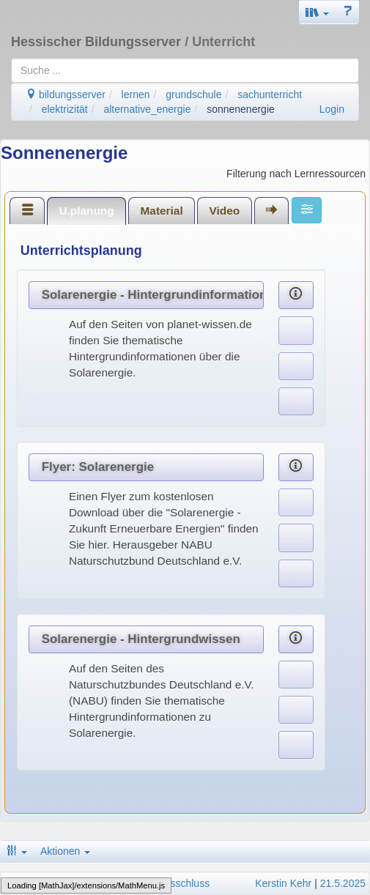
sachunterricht (269, 94)
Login (331, 109)
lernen (136, 94)
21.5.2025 (343, 883)
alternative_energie (146, 109)
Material (162, 210)
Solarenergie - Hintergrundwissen (141, 639)
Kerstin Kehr (283, 883)
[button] (317, 12)
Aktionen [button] (65, 851)
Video (225, 210)
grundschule (193, 94)
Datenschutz (86, 883)
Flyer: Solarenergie (98, 467)
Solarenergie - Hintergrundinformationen (153, 295)
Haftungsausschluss (164, 883)
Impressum (29, 883)
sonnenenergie (241, 109)
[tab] (27, 210)
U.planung (86, 210)
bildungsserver (66, 94)
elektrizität (65, 109)
